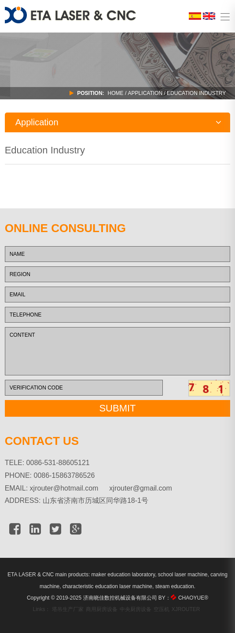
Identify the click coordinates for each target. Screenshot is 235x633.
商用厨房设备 (102, 609)
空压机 (161, 609)
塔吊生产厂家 (68, 609)
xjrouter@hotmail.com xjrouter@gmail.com (101, 488)
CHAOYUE (193, 598)
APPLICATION (145, 93)
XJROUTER (186, 609)
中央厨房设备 (135, 609)
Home (116, 93)
